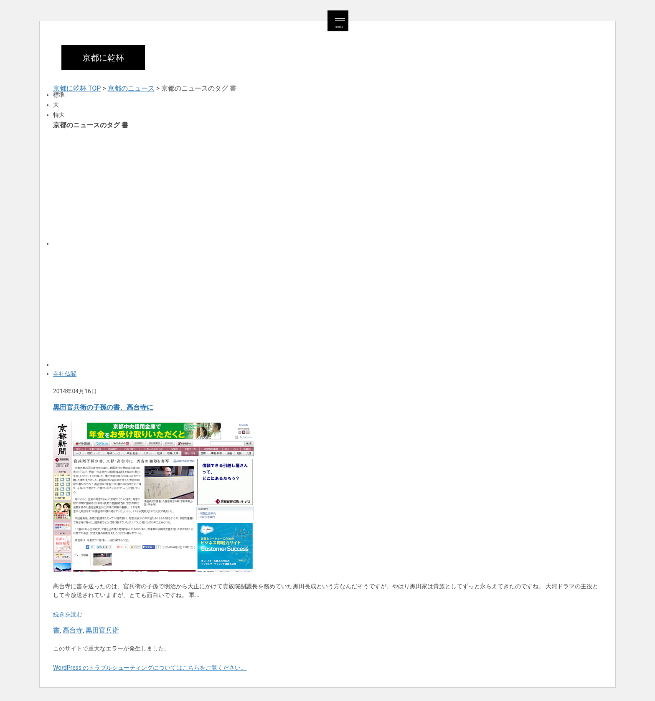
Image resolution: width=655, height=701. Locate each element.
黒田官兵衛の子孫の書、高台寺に (103, 407)
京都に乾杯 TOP (77, 88)
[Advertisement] (303, 187)
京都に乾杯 (103, 58)
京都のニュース (131, 88)
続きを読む (67, 614)
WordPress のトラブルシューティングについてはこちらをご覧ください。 (150, 667)
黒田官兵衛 (102, 630)
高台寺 (73, 630)
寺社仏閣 (64, 373)
